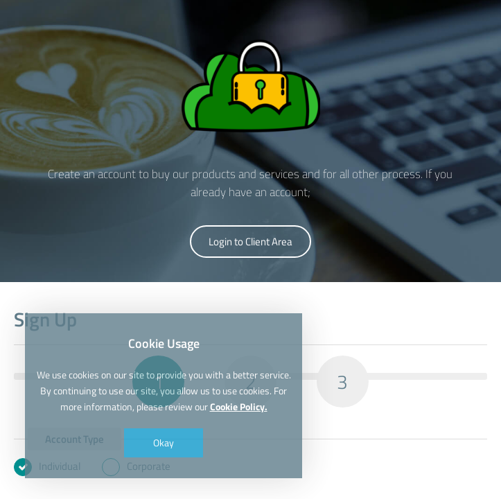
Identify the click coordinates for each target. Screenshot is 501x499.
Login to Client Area (250, 242)
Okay (163, 442)
